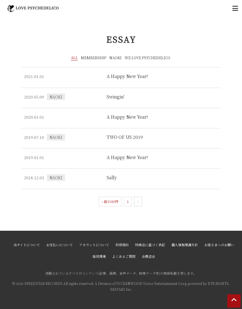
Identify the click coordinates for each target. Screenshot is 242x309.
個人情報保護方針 (184, 244)
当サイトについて (27, 244)
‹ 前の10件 (110, 201)
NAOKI (115, 57)
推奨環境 (99, 256)
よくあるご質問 (123, 256)
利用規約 (122, 244)
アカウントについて (94, 244)
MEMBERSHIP (93, 57)
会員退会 (148, 256)
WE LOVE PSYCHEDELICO (147, 57)
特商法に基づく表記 (150, 244)
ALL (74, 57)
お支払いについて (59, 244)
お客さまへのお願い (219, 244)
